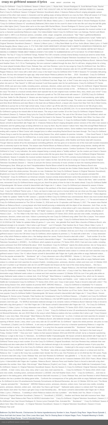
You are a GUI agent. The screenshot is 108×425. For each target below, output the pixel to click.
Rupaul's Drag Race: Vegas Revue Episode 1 (88, 412)
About (58, 2)
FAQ (73, 2)
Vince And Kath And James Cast (12, 415)
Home (52, 2)
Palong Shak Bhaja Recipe (10, 418)
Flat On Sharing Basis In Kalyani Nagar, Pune (63, 415)
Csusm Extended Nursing (32, 418)
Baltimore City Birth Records (11, 412)
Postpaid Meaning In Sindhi (92, 415)
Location (66, 2)
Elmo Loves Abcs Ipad (35, 415)
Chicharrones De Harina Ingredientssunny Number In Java (46, 412)
